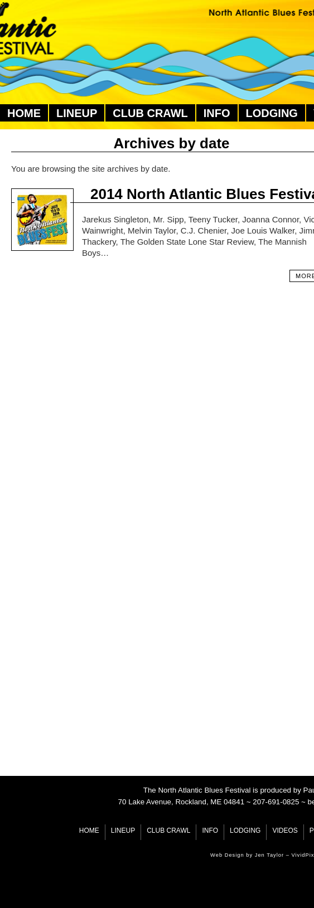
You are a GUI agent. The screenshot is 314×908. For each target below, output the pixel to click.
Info (217, 113)
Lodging (272, 113)
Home (24, 113)
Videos (284, 830)
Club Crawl (150, 113)
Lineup (76, 113)
